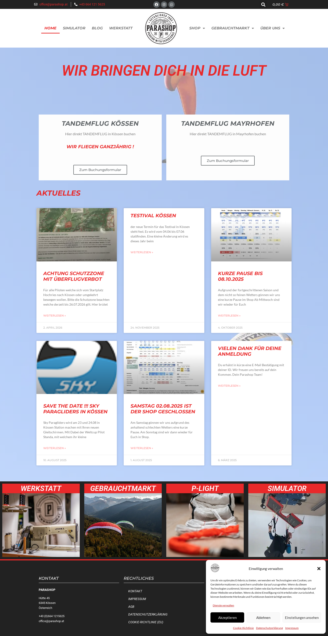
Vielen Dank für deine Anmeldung (249, 351)
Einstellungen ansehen (302, 618)
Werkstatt (121, 28)
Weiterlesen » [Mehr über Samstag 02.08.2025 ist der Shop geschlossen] (142, 448)
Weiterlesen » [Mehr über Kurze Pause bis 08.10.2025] (229, 315)
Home (50, 28)
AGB (131, 607)
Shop (197, 28)
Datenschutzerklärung (269, 628)
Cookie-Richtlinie (243, 628)
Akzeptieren (227, 618)
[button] (319, 568)
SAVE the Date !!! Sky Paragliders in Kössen (75, 408)
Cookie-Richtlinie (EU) (145, 622)
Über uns (272, 28)
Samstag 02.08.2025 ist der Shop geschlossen (163, 408)
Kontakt (135, 591)
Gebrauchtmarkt (232, 28)
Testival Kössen (153, 215)
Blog (97, 28)
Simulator (74, 28)
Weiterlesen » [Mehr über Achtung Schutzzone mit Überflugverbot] (54, 315)
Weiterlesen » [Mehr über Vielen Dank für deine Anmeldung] (229, 385)
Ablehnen (263, 618)
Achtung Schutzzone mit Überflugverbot (73, 276)
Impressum (292, 628)
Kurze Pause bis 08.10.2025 (240, 276)
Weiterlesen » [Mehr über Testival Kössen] (142, 252)
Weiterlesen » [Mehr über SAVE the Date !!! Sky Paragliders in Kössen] (54, 448)
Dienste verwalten (223, 605)
